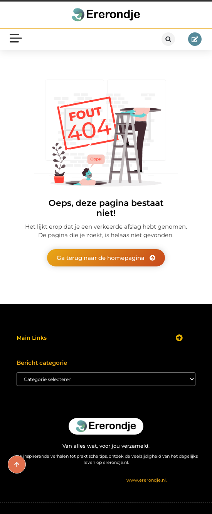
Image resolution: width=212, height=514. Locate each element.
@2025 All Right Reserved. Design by (106, 480)
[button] (168, 39)
